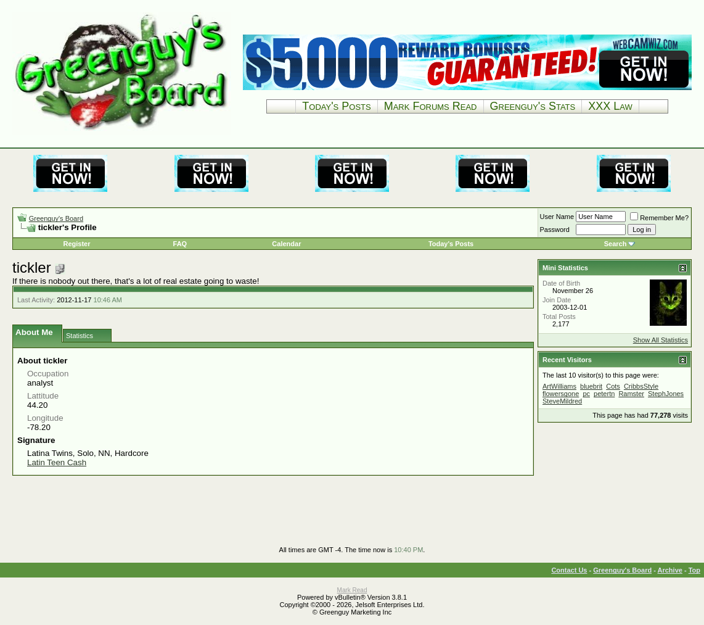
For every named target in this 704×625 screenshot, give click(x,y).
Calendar (286, 243)
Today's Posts (336, 106)
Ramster (631, 393)
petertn (604, 393)
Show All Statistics (660, 340)
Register (76, 243)
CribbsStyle (641, 386)
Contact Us (569, 570)
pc (586, 393)
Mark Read (352, 590)
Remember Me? (659, 217)
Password (555, 229)
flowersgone (560, 393)
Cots (613, 386)
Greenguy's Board (56, 218)
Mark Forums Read (430, 106)
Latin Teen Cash (56, 462)
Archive (670, 570)
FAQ (180, 243)
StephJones (666, 393)
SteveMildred (562, 401)
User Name (557, 216)
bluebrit (591, 386)
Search (615, 243)
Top (694, 570)
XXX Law (610, 106)
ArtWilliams (559, 386)
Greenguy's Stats (533, 106)
